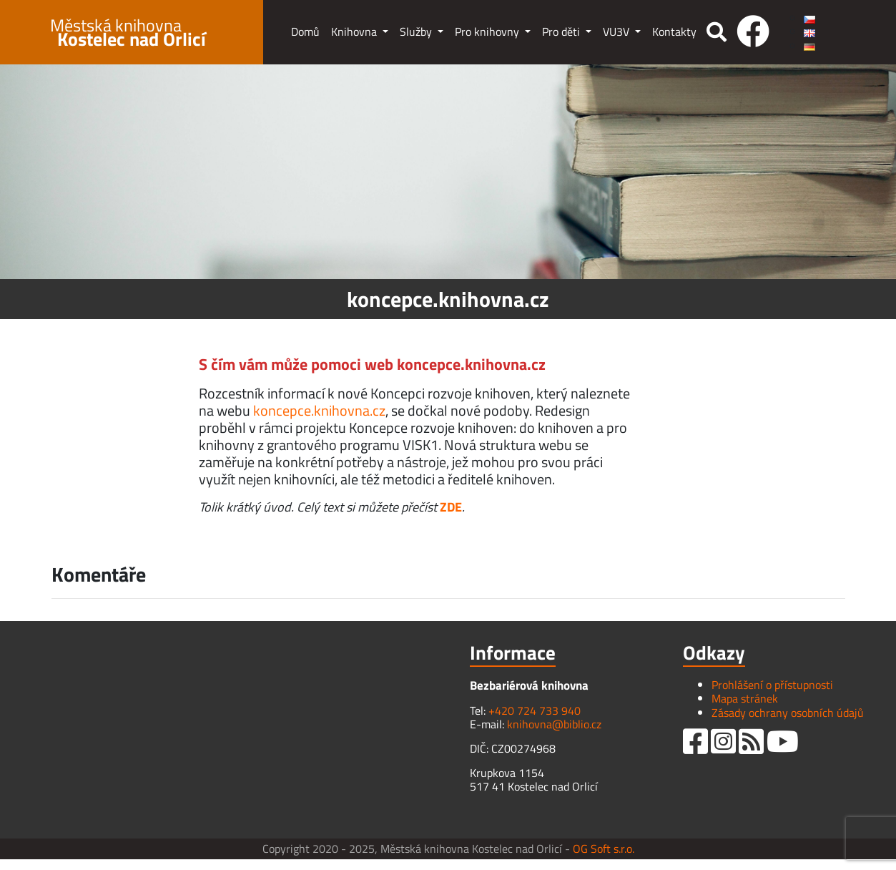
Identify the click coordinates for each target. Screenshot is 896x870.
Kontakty (674, 31)
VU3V (617, 31)
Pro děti (562, 31)
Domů (305, 31)
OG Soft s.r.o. (603, 848)
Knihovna (355, 31)
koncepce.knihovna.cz (319, 410)
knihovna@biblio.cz (554, 724)
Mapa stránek (745, 698)
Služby (417, 31)
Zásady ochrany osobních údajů (788, 712)
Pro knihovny (488, 31)
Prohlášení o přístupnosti (772, 684)
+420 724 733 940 (534, 710)
